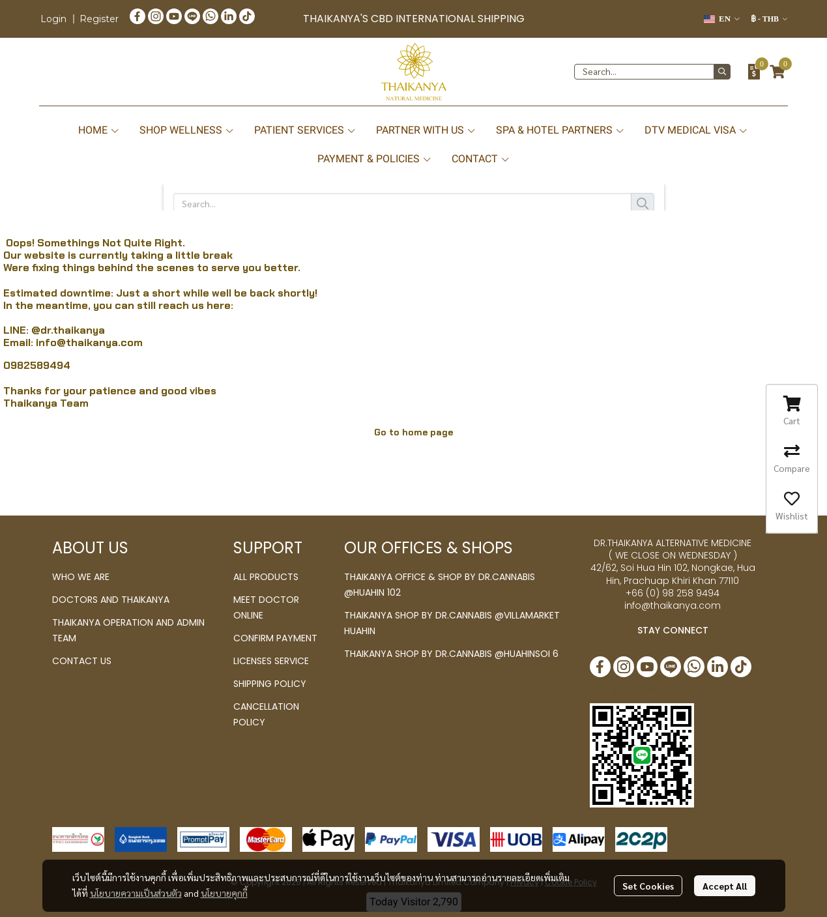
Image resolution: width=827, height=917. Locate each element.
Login (53, 19)
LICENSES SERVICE (271, 660)
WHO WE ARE (80, 576)
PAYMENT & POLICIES (374, 159)
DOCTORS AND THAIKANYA (110, 599)
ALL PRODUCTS (265, 576)
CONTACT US (81, 660)
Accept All (725, 886)
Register (99, 19)
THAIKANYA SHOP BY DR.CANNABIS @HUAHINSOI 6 (451, 653)
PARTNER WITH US (426, 130)
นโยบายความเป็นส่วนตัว (136, 893)
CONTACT (481, 159)
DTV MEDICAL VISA (696, 130)
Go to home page (413, 432)
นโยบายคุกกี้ (224, 893)
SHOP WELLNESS (187, 130)
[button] (721, 19)
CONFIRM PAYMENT (275, 638)
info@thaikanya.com (89, 342)
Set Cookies (648, 886)
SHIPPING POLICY (269, 683)
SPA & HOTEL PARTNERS (560, 130)
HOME (99, 130)
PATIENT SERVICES (305, 130)
